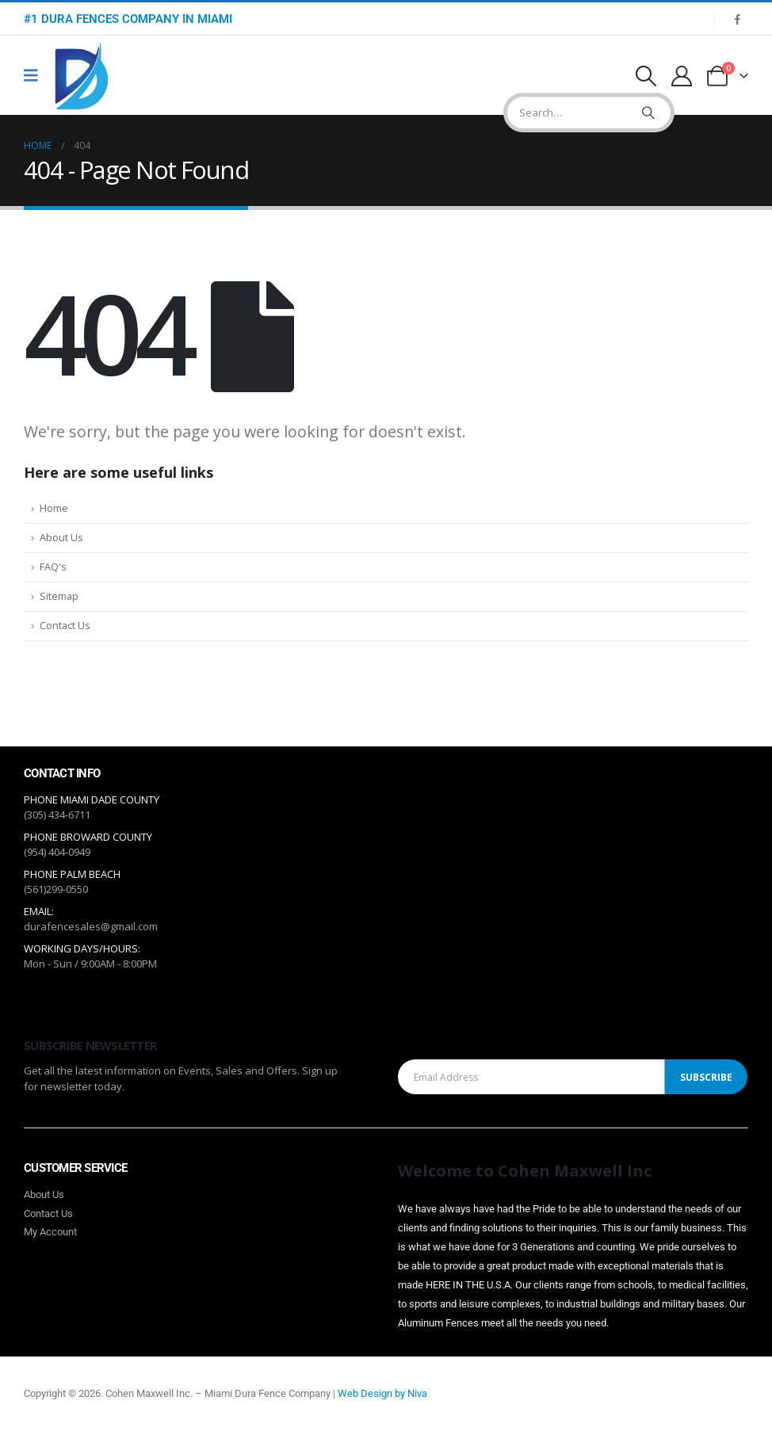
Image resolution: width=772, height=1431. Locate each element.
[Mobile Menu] (36, 75)
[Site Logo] (82, 75)
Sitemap (59, 596)
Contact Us (65, 625)
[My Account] (682, 76)
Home (54, 508)
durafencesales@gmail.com (91, 926)
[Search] (648, 112)
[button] (645, 76)
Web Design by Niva (382, 1393)
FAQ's (53, 567)
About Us (61, 537)
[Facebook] (737, 19)
